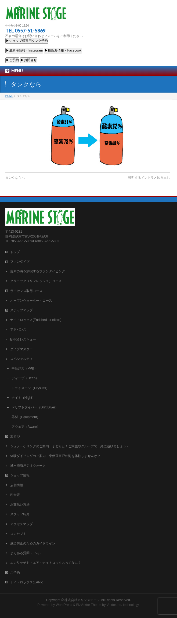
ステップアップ (21, 310)
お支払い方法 (20, 504)
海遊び (15, 436)
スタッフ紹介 (20, 514)
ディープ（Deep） (25, 378)
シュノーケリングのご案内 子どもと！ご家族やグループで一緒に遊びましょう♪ (69, 446)
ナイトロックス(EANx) (26, 582)
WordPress (64, 605)
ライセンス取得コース (26, 291)
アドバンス (18, 329)
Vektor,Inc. (114, 605)
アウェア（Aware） (26, 427)
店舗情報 (16, 485)
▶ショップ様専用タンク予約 (27, 41)
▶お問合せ (29, 60)
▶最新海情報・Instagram (24, 50)
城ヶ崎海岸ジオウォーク (28, 465)
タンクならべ (15, 178)
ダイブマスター (21, 349)
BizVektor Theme (88, 605)
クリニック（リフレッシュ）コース (36, 281)
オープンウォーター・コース (31, 300)
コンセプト (18, 534)
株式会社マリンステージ (82, 600)
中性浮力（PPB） (25, 368)
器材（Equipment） (26, 417)
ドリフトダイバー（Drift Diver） (35, 407)
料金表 (15, 495)
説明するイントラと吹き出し (149, 178)
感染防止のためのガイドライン (32, 543)
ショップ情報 (20, 475)
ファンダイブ (20, 262)
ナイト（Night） (23, 398)
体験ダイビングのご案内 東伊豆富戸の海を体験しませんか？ (55, 456)
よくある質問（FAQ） (26, 553)
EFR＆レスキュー (23, 339)
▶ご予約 (12, 60)
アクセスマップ (21, 524)
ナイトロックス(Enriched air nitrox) (36, 320)
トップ (15, 252)
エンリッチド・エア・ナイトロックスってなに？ (45, 563)
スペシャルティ (21, 359)
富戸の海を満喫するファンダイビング (37, 271)
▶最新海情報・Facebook (63, 50)
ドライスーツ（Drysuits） (30, 388)
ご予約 (15, 573)
